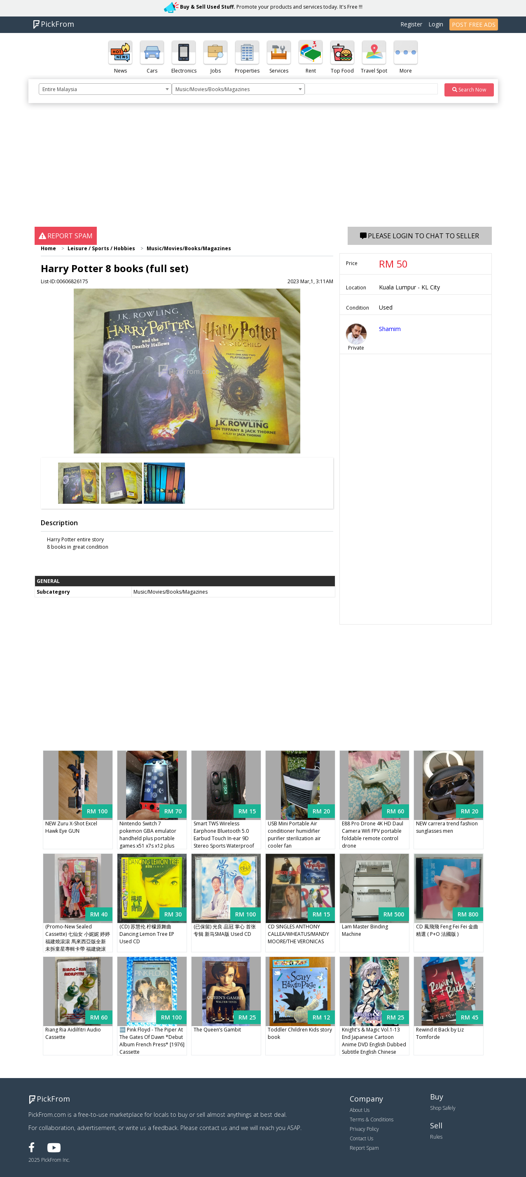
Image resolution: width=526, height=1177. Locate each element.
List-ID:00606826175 (64, 281)
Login (435, 24)
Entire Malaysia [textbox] (59, 89)
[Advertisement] (263, 169)
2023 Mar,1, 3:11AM (310, 281)
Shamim (390, 329)
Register (411, 24)
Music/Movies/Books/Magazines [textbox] (212, 89)
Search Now (469, 89)
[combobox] (105, 89)
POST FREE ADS (474, 24)
